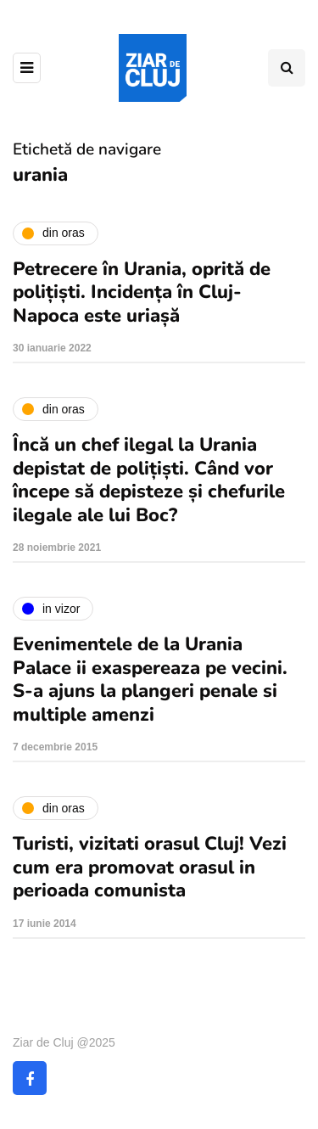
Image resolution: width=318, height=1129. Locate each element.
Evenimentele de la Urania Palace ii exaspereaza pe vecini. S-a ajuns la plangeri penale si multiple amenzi (150, 679)
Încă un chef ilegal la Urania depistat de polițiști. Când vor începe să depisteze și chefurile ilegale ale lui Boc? (149, 480)
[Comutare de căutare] (286, 68)
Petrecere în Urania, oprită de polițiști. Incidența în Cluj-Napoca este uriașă (142, 292)
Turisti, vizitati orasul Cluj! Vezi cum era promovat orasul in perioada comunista (150, 867)
